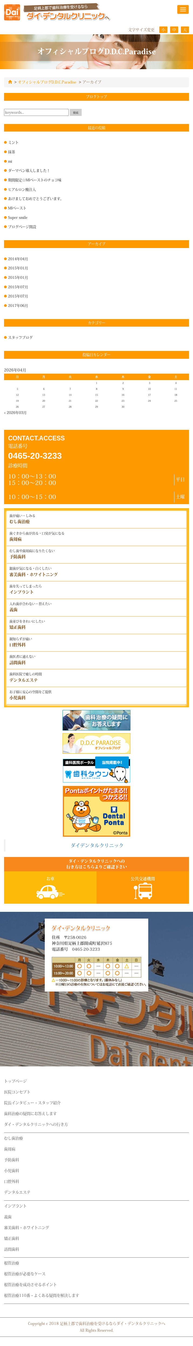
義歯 (8, 1216)
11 (175, 389)
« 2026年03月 (15, 412)
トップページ (15, 1081)
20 (43, 401)
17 (149, 395)
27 (43, 407)
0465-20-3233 (35, 455)
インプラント (15, 1206)
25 (175, 401)
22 (96, 401)
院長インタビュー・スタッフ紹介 (32, 1102)
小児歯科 (11, 1170)
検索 (75, 112)
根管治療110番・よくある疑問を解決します (41, 1295)
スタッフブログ (20, 337)
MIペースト (17, 208)
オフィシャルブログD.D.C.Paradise (47, 82)
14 (70, 395)
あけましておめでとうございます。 (36, 198)
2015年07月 (18, 287)
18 (175, 395)
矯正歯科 (11, 1238)
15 (96, 395)
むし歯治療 (13, 1138)
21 (70, 401)
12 (17, 395)
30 (123, 407)
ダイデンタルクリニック (97, 845)
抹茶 (11, 151)
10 (149, 389)
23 (123, 401)
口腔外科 (11, 1181)
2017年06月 (18, 305)
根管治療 (11, 1263)
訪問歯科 (11, 1249)
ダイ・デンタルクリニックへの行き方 (36, 1124)
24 (149, 401)
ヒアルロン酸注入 (22, 189)
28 (70, 407)
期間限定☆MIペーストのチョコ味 (34, 180)
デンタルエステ (17, 1192)
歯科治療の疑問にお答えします (30, 1113)
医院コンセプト (17, 1092)
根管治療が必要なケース (25, 1273)
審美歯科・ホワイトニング (26, 1227)
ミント (13, 142)
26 (17, 407)
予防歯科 (11, 1159)
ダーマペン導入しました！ (29, 170)
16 (123, 395)
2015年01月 (18, 268)
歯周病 (9, 1149)
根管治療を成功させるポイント (30, 1284)
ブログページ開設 (22, 226)
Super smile (17, 217)
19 (17, 401)
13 (43, 395)
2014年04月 (18, 258)
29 (96, 407)
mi (10, 161)
